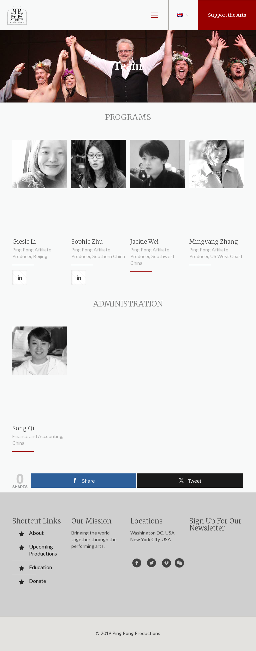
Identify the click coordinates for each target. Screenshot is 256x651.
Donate (37, 581)
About (36, 532)
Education (40, 567)
